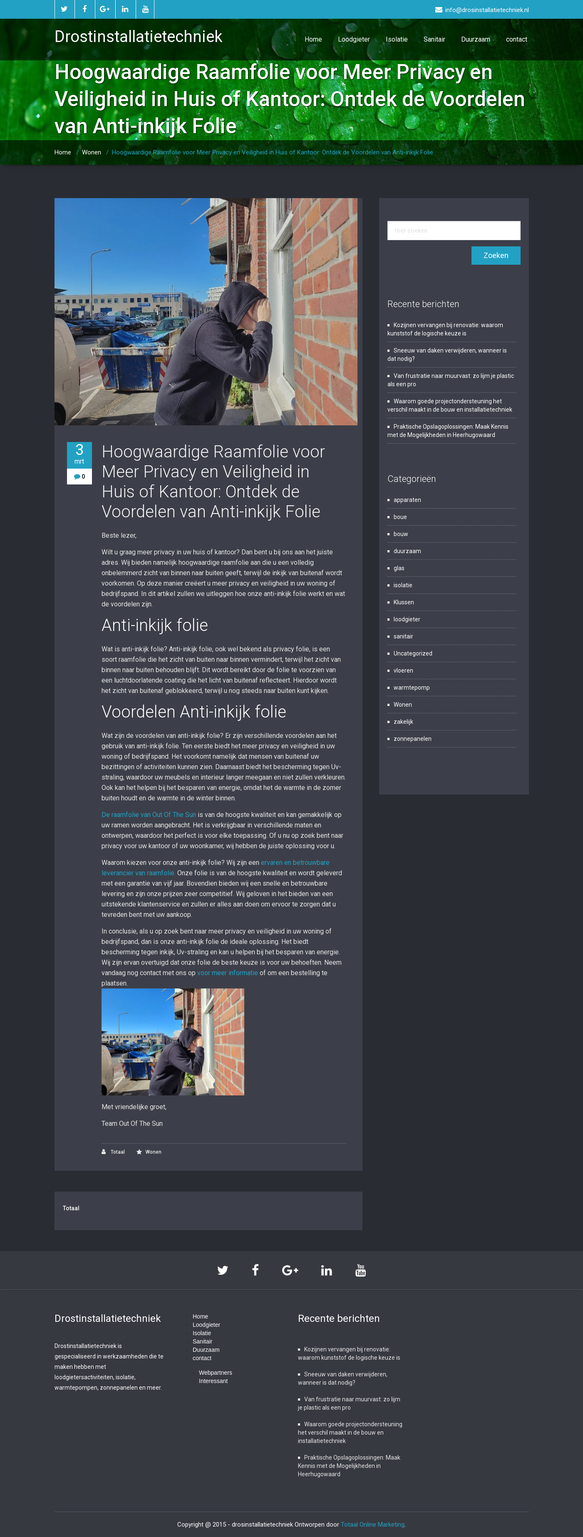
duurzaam (407, 551)
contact (516, 39)
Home (313, 39)
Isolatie (397, 39)
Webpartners (215, 1372)
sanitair (403, 636)
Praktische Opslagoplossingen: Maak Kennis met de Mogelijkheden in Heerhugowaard (349, 1465)
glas (399, 568)
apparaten (407, 500)
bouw (401, 534)
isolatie (403, 585)
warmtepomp (412, 687)
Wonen (91, 152)
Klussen (404, 602)
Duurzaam (475, 39)
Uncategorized (413, 653)
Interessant (213, 1381)
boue (400, 517)
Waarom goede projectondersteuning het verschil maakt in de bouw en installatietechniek (350, 1432)
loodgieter (407, 619)
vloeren (403, 670)
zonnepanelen (413, 738)
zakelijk (403, 721)
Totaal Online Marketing (372, 1524)
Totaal (113, 1152)
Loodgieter (354, 39)
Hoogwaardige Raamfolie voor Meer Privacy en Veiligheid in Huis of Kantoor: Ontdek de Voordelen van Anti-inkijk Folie (272, 152)
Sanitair (434, 39)
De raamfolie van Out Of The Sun (149, 815)
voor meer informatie (227, 973)
